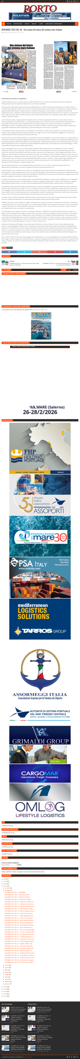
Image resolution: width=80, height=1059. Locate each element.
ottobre (7, 965)
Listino (41, 24)
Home (3, 1)
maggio (7, 974)
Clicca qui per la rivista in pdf (39, 309)
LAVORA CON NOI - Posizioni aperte (53, 24)
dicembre (7, 888)
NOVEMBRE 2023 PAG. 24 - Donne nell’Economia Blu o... (20, 920)
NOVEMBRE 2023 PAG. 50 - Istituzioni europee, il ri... (19, 950)
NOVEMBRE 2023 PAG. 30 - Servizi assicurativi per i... (19, 927)
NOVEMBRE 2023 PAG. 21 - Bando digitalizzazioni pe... (19, 915)
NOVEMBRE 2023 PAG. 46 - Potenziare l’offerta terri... (19, 946)
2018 (4, 996)
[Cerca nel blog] (9, 865)
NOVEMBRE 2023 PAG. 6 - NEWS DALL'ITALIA (17, 894)
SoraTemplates (11, 1057)
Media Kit (34, 24)
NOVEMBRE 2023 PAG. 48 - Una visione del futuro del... (19, 948)
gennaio (7, 984)
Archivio (8, 24)
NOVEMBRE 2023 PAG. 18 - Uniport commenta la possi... (20, 911)
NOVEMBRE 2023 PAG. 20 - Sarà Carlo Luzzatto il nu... (19, 913)
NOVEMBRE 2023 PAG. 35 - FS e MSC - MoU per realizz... (20, 932)
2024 (4, 883)
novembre (7, 890)
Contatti (27, 24)
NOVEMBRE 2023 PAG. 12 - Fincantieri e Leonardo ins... (19, 901)
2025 (4, 881)
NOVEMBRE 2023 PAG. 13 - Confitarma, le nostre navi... (19, 904)
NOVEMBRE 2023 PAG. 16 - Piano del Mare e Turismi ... (19, 908)
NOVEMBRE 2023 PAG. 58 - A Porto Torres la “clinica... (19, 962)
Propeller (9, 247)
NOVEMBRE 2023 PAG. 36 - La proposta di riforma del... (19, 934)
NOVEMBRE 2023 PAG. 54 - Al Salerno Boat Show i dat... (20, 957)
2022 (4, 987)
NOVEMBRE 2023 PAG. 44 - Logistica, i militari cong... (19, 943)
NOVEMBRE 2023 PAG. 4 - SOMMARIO (15, 892)
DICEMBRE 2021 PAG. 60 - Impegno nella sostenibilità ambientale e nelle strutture (18, 1047)
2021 (4, 989)
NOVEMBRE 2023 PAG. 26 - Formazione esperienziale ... (19, 922)
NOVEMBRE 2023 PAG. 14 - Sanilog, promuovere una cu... (20, 906)
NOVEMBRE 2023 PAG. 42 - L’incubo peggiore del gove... (20, 941)
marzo (6, 979)
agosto (7, 967)
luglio (6, 970)
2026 (4, 879)
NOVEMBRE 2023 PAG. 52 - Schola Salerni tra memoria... (20, 955)
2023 (4, 886)
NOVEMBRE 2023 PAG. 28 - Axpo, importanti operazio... (19, 925)
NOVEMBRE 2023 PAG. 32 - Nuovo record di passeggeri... (20, 929)
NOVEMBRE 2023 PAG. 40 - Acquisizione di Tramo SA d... (20, 939)
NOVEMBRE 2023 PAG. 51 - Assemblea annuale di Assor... (20, 953)
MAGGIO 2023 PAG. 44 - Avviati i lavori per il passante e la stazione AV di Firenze (18, 1009)
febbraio (7, 981)
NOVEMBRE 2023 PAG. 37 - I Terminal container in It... (19, 936)
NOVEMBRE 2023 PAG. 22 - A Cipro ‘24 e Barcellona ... (19, 918)
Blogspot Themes (27, 1057)
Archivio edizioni (18, 24)
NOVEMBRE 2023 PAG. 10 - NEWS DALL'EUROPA (18, 899)
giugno (7, 972)
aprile (6, 977)
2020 (4, 991)
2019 (4, 994)
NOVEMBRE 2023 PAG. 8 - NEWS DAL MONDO (17, 897)
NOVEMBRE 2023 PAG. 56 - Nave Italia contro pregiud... (19, 960)
